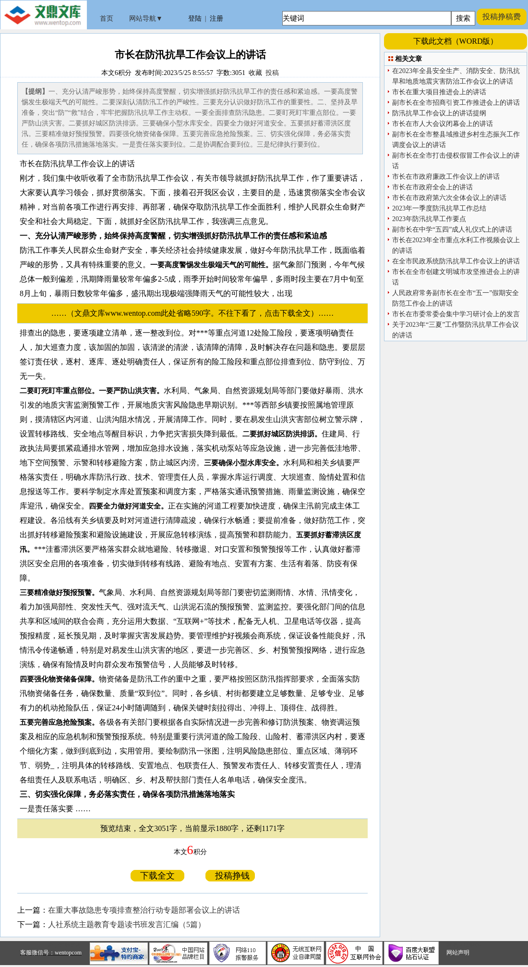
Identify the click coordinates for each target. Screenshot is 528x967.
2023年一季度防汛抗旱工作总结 (439, 208)
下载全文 (157, 875)
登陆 (195, 18)
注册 (216, 18)
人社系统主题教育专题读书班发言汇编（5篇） (126, 924)
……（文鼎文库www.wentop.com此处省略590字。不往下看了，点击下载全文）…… (196, 313)
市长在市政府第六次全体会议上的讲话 (449, 197)
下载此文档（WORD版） (455, 41)
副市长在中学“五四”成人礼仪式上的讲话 (452, 229)
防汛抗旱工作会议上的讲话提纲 (439, 113)
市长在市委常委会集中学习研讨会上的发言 (456, 314)
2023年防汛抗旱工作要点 (429, 219)
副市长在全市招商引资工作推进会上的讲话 (456, 102)
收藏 (255, 72)
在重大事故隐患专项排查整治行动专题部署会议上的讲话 (144, 910)
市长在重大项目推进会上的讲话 (439, 92)
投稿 (272, 72)
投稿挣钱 (230, 875)
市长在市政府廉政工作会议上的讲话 (446, 176)
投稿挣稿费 (501, 16)
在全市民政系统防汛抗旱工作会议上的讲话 (456, 261)
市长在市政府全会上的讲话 (432, 187)
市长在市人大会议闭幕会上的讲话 (442, 123)
